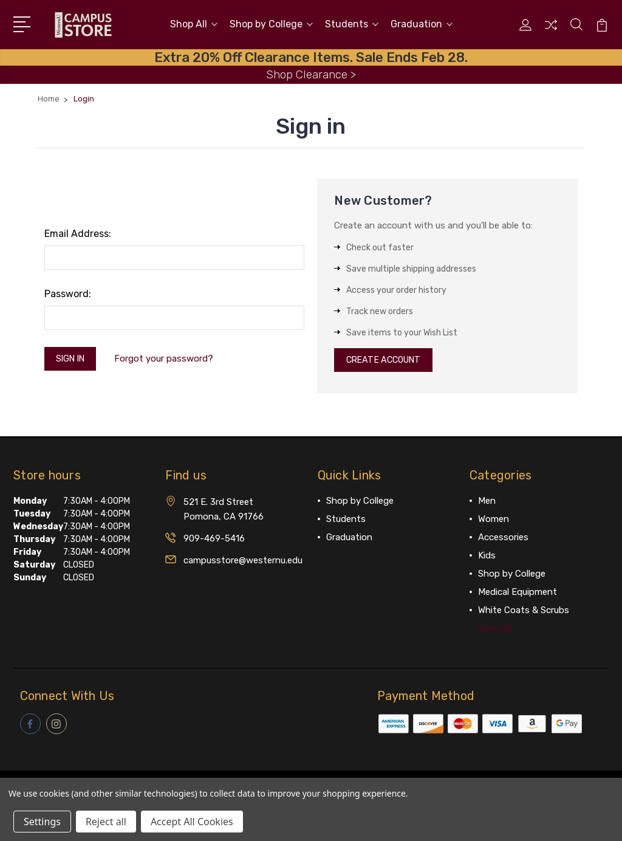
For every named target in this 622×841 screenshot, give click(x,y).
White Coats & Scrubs (523, 611)
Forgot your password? (169, 357)
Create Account (387, 359)
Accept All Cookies (192, 821)
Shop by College (271, 23)
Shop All (193, 23)
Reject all (106, 821)
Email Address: (77, 232)
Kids (487, 556)
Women (493, 520)
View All (495, 629)
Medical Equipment (517, 593)
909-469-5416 (214, 539)
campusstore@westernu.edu (242, 561)
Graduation (422, 23)
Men (487, 501)
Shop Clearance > (311, 73)
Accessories (503, 538)
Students (351, 23)
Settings (42, 821)
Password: (67, 292)
